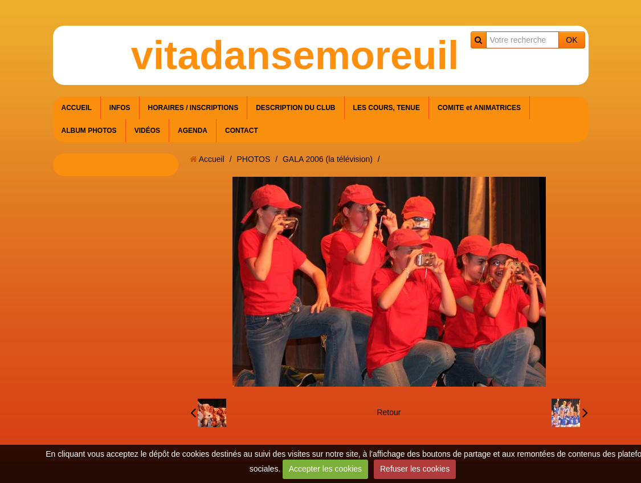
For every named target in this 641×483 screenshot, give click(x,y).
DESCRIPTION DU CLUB (295, 108)
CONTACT (241, 131)
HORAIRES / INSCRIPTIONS (193, 108)
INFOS (119, 108)
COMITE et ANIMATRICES (479, 108)
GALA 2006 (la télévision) (328, 159)
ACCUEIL (77, 108)
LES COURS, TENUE (386, 108)
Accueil (211, 159)
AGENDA (192, 131)
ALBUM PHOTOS (89, 131)
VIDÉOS (147, 131)
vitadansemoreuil (295, 55)
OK (571, 39)
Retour (389, 412)
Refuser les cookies (415, 468)
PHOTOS (253, 159)
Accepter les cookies (325, 468)
